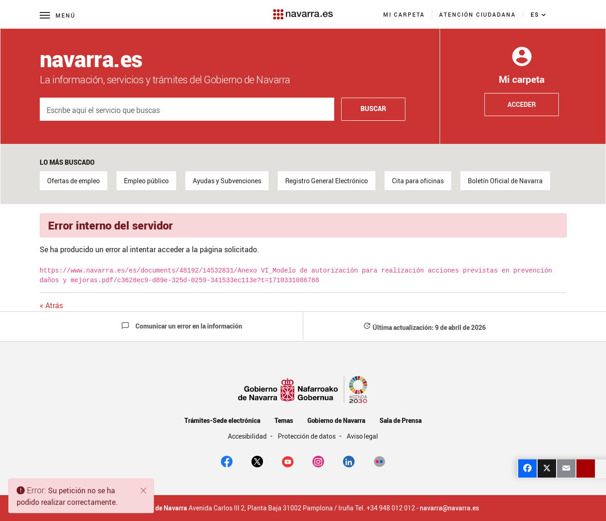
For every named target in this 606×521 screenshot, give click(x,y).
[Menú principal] (57, 15)
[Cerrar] (143, 490)
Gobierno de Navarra (336, 420)
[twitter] (257, 461)
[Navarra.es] (303, 9)
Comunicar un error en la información (181, 326)
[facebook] (227, 461)
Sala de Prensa (401, 420)
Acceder (522, 104)
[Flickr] (379, 461)
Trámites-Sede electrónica (222, 420)
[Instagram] (318, 461)
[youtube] (288, 461)
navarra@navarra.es (449, 508)
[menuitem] (404, 14)
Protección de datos (307, 436)
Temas (284, 420)
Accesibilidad (248, 436)
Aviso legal (363, 436)
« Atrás (51, 305)
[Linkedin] (349, 461)
